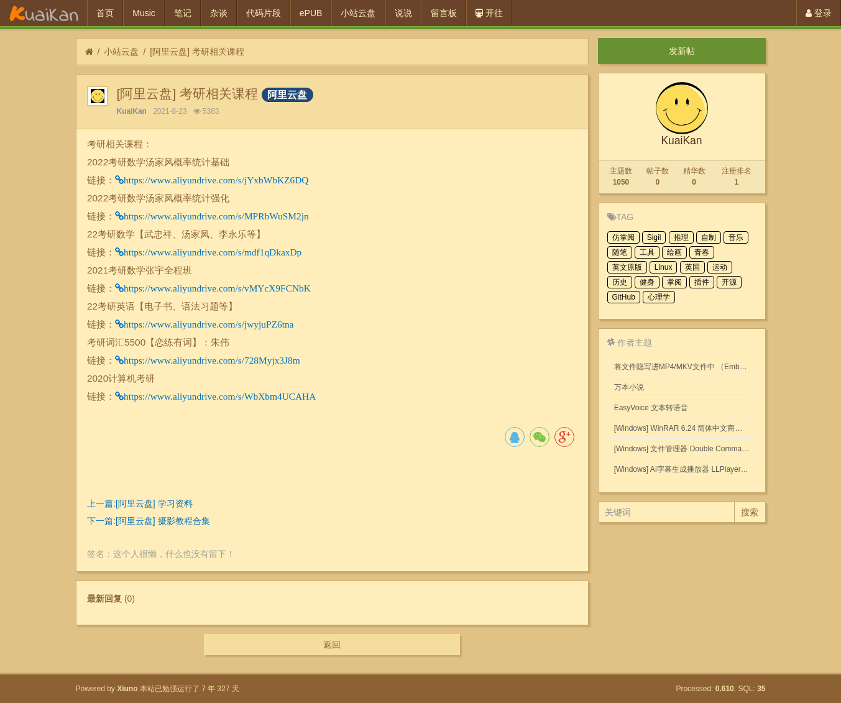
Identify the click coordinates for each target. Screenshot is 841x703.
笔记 (182, 13)
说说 (403, 13)
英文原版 (627, 267)
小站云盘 (358, 13)
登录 (819, 13)
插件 (701, 282)
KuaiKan (132, 111)
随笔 (619, 252)
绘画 (674, 252)
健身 (647, 282)
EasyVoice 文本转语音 (651, 407)
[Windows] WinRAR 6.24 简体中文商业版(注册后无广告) (684, 428)
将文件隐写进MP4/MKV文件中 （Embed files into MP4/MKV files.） (684, 366)
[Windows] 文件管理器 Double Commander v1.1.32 (684, 448)
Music (143, 13)
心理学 (659, 297)
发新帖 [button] (682, 51)
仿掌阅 (623, 237)
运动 (719, 267)
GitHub (623, 297)
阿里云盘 (287, 95)
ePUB (311, 13)
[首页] (89, 51)
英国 (692, 267)
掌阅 (674, 282)
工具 (647, 252)
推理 (681, 237)
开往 (489, 13)
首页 (105, 13)
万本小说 (629, 387)
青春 (701, 252)
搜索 (749, 512)
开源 (729, 282)
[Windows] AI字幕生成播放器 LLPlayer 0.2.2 (684, 469)
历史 (619, 282)
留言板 (444, 13)
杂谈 (218, 13)
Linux (664, 267)
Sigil (654, 237)
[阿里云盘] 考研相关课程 (197, 52)
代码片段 (263, 13)
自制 (708, 237)
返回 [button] (332, 645)
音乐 (735, 237)
